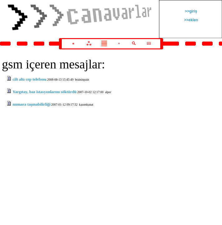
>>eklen (190, 20)
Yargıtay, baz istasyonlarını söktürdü (44, 91)
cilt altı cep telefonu (29, 79)
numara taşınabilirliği (31, 104)
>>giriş (190, 11)
